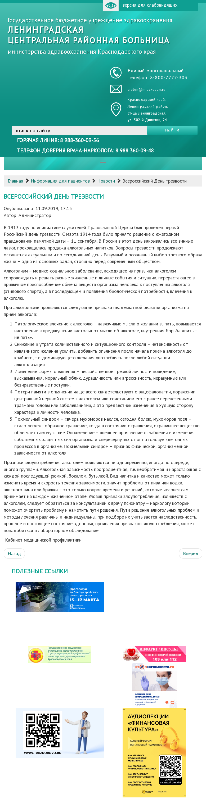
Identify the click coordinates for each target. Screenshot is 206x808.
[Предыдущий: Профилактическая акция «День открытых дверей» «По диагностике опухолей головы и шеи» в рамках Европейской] (14, 553)
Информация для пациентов (60, 181)
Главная (15, 181)
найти (172, 129)
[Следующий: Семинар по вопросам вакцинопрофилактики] (190, 553)
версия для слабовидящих (140, 5)
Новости (106, 181)
